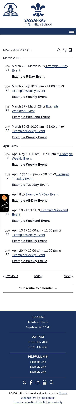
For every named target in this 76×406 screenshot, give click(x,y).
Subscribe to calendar (36, 288)
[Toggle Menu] (71, 31)
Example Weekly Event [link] (29, 96)
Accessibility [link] (55, 402)
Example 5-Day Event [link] (28, 76)
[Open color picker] (4, 203)
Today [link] (38, 276)
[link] (10, 10)
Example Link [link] (38, 362)
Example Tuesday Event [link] (30, 184)
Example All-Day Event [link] (29, 200)
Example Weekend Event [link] (31, 117)
